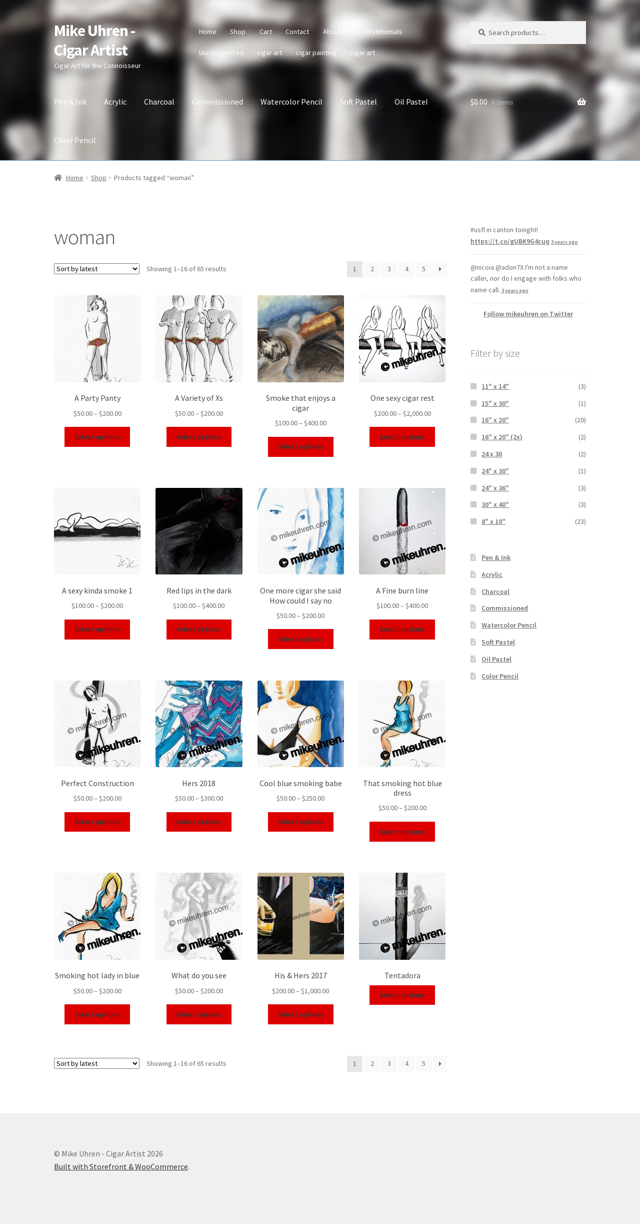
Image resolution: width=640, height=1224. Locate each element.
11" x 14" (495, 386)
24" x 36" (495, 487)
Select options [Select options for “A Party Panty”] (97, 436)
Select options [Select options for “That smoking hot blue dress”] (402, 831)
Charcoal (159, 102)
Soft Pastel (358, 102)
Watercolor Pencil (291, 102)
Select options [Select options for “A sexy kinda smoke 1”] (97, 629)
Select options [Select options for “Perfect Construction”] (97, 821)
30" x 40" (495, 504)
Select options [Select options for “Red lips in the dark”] (199, 629)
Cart (266, 31)
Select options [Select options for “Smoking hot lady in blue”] (97, 1014)
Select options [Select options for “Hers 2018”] (199, 821)
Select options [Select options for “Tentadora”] (402, 994)
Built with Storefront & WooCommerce (121, 1166)
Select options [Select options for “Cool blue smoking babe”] (301, 821)
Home (207, 31)
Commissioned (217, 102)
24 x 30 (492, 453)
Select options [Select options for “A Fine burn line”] (402, 629)
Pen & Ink (70, 102)
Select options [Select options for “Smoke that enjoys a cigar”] (301, 446)
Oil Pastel (411, 102)
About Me (337, 31)
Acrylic (115, 102)
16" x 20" (495, 419)
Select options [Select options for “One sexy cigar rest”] (402, 436)
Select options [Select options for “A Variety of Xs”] (199, 436)
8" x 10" (494, 521)
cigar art (269, 52)
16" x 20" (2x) (502, 436)
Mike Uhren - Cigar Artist (94, 40)
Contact (297, 31)
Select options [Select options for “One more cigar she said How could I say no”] (301, 639)
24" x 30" (495, 470)
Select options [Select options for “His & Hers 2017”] (301, 1014)
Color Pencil (75, 140)
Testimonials (383, 31)
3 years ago (564, 242)
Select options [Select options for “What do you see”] (199, 1014)
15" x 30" (495, 403)
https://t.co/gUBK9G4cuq (510, 241)
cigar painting (316, 52)
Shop (238, 31)
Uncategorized (221, 52)
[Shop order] (97, 268)
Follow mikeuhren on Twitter (528, 313)
